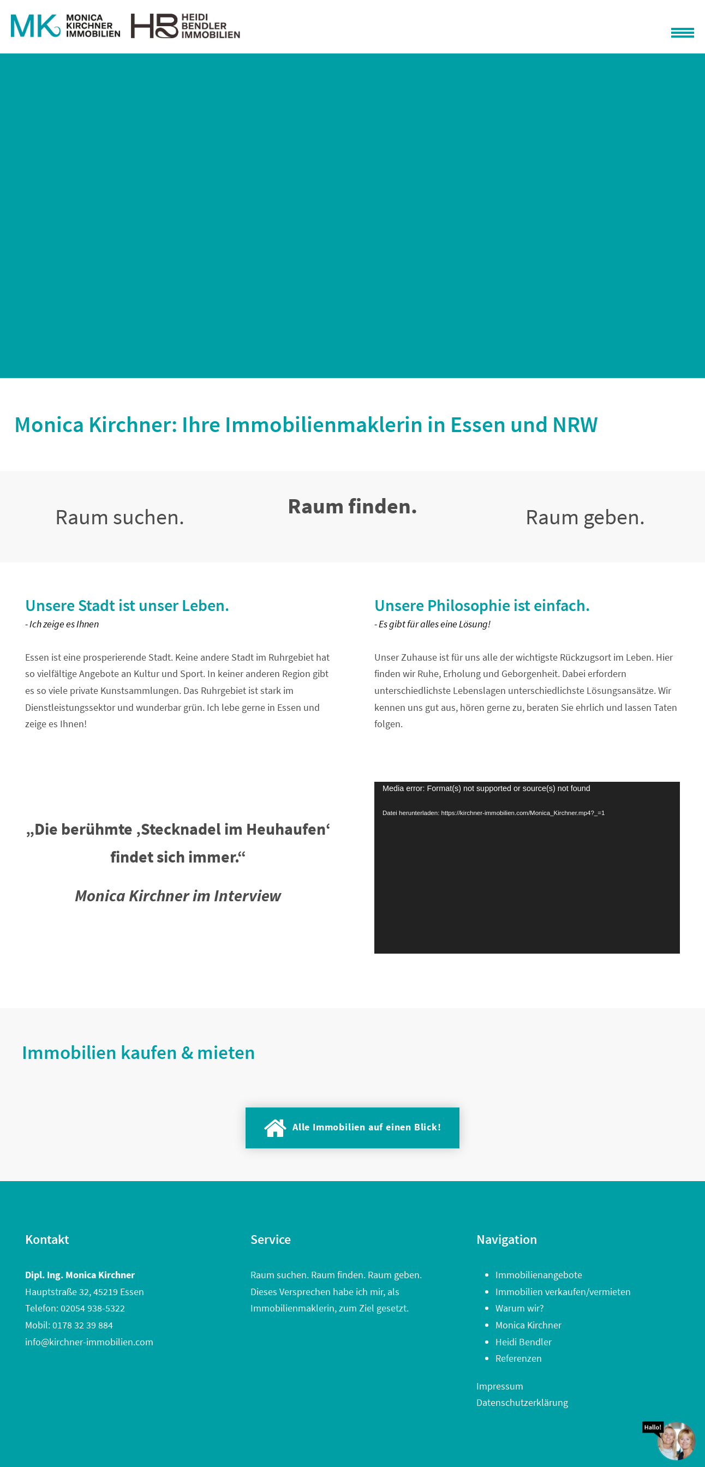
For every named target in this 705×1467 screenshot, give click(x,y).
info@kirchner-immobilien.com (89, 1342)
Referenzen (518, 1358)
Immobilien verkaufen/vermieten (563, 1291)
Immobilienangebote (538, 1274)
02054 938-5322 (93, 1308)
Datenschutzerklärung (522, 1402)
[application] (527, 868)
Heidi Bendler (523, 1342)
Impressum (499, 1386)
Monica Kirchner (528, 1325)
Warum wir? (519, 1308)
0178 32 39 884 (82, 1325)
